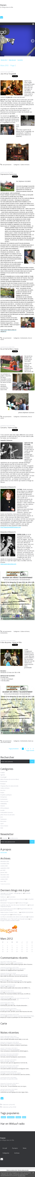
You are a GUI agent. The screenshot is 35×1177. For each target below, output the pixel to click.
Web (1, 828)
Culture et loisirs (24, 164)
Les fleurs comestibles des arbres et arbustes (13, 917)
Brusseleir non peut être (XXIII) (8, 1079)
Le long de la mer (5, 914)
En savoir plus (21, 1175)
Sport (2, 823)
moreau (2, 1004)
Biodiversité (3, 781)
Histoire (2, 806)
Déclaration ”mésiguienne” (7, 903)
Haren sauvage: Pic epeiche (8, 1085)
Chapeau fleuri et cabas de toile (9, 786)
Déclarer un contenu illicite (12, 1170)
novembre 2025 (4, 863)
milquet (18, 1117)
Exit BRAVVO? (11, 986)
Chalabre (31, 917)
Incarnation (12, 897)
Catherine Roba (4, 998)
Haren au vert (4, 801)
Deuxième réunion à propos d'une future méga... (21, 1016)
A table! (2, 772)
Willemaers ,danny (5, 963)
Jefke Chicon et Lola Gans (7, 815)
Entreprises (3, 797)
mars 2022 (3, 881)
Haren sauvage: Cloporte (7, 1061)
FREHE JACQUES (4, 975)
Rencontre (3, 821)
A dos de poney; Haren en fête (11, 642)
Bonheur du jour (16, 914)
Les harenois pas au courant (13, 992)
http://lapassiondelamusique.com (10, 527)
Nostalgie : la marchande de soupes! (10, 1073)
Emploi (2, 792)
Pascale (2, 1016)
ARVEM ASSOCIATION (27, 912)
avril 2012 (20, 60)
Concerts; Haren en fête (8, 427)
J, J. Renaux (3, 980)
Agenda (2, 775)
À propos (15, 1148)
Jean (1, 992)
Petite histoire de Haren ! (19, 969)
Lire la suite (3, 852)
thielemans (11, 1117)
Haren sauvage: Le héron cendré (9, 1038)
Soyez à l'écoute (16, 1010)
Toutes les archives (5, 884)
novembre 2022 (4, 877)
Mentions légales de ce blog (23, 1170)
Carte (3, 1023)
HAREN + (2, 986)
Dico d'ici (2, 790)
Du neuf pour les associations (8, 909)
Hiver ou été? (11, 1004)
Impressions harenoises (8, 174)
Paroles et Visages (23, 903)
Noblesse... (3, 897)
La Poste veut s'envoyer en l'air (20, 998)
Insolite (2, 810)
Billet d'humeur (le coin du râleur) (9, 779)
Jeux (1, 817)
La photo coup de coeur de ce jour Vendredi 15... (13, 905)
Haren (3, 5)
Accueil (5, 1148)
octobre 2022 (4, 879)
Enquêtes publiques (6, 795)
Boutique (3, 784)
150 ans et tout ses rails (15, 980)
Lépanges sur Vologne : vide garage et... (11, 893)
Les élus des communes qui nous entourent (12, 899)
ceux (24, 1117)
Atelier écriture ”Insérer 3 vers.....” (9, 912)
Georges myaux (4, 1010)
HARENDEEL (3, 803)
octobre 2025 (4, 866)
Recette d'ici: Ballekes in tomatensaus (10, 1043)
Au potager (3, 777)
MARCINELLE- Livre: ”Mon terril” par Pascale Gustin (14, 919)
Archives (16, 1153)
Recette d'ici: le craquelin (7, 1091)
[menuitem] (4, 60)
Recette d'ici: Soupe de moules (9, 1067)
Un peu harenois (18, 963)
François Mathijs (4, 969)
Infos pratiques (4, 808)
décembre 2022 (4, 875)
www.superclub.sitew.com (8, 564)
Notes (24, 1148)
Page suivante (30, 750)
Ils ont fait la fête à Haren (9, 349)
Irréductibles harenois (6, 812)
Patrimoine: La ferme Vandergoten (10, 1049)
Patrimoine (3, 819)
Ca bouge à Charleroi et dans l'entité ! (16, 919)
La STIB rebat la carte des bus (19, 975)
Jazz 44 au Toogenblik (8, 74)
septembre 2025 (4, 868)
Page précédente (14, 749)
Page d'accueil (12, 60)
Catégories (6, 1153)
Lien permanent (5, 164)
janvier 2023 (3, 872)
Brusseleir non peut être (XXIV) (9, 1055)
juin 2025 (2, 870)
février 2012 (4, 60)
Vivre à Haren (7, 742)
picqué (3, 1117)
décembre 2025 (4, 861)
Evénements (23, 338)
